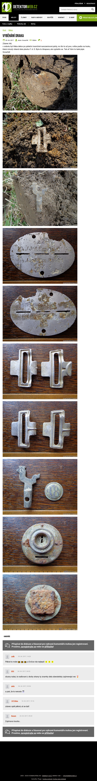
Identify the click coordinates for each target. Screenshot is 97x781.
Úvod (4, 17)
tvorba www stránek (59, 779)
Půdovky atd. (21, 24)
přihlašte (49, 647)
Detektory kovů (47, 776)
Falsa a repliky (7, 24)
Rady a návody (36, 17)
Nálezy (13, 17)
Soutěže (50, 17)
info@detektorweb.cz (70, 776)
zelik (12, 656)
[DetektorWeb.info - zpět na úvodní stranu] (21, 7)
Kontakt (61, 17)
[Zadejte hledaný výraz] (77, 9)
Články (24, 17)
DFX (12, 671)
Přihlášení (79, 3)
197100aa (14, 701)
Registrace (91, 3)
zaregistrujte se (28, 647)
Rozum (13, 716)
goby (13, 686)
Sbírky (33, 24)
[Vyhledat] (92, 9)
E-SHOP (71, 17)
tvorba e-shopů (47, 779)
